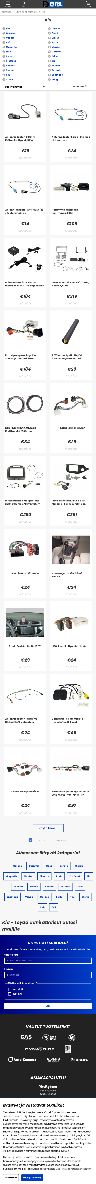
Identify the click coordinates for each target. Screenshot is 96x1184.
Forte (55, 42)
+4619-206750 (48, 1090)
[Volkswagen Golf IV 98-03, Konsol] (71, 578)
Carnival (11, 33)
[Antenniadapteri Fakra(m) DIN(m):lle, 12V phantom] (25, 723)
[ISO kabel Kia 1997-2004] (25, 578)
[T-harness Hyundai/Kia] (25, 796)
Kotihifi (15, 994)
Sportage (57, 74)
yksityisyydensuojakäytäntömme (46, 1161)
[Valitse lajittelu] (13, 87)
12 (53, 840)
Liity (48, 1005)
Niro (8, 51)
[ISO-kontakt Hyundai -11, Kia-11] (71, 651)
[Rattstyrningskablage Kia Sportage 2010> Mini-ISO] (25, 360)
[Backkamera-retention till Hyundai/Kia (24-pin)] (71, 723)
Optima (56, 51)
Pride (55, 56)
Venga (55, 79)
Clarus (55, 37)
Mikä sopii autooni (26, 12)
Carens (56, 28)
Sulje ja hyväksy (32, 1177)
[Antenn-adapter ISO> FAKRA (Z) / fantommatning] (25, 214)
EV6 (8, 42)
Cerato (10, 37)
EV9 (8, 28)
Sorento (56, 70)
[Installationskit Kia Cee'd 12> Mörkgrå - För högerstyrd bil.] (71, 505)
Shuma (10, 70)
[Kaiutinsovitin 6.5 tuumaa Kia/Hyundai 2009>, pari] (25, 432)
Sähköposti (11, 954)
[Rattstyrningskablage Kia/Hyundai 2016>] (71, 214)
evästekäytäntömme (16, 1124)
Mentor (56, 47)
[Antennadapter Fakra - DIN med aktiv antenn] (71, 141)
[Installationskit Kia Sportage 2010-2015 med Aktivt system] (25, 505)
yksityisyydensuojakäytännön (73, 1169)
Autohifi (6, 12)
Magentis (11, 47)
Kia (43, 12)
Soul (8, 74)
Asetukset (11, 1177)
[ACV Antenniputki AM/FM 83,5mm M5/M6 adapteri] (71, 360)
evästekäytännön (42, 1169)
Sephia (56, 65)
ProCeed (11, 60)
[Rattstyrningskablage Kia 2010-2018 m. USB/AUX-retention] (71, 796)
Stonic (10, 79)
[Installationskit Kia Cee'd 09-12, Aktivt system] (71, 287)
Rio (53, 60)
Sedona (10, 65)
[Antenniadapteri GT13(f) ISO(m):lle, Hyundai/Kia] (25, 141)
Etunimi (8, 969)
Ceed (55, 33)
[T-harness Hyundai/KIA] (71, 432)
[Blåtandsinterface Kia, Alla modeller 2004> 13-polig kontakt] (25, 287)
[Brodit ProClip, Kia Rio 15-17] (25, 651)
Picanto (10, 56)
